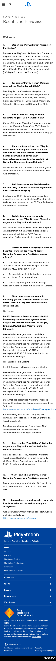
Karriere (7, 555)
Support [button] (28, 590)
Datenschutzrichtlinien (24, 648)
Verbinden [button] (28, 602)
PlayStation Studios (12, 559)
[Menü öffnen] (3, 4)
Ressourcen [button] (28, 596)
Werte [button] (28, 583)
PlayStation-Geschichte (13, 570)
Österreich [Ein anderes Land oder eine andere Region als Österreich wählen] (12, 644)
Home (6, 541)
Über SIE (7, 551)
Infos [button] (28, 547)
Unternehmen (10, 566)
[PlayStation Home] (28, 4)
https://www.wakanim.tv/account (19, 518)
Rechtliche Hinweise (20, 541)
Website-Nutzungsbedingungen (44, 649)
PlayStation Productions (14, 563)
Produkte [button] (28, 577)
